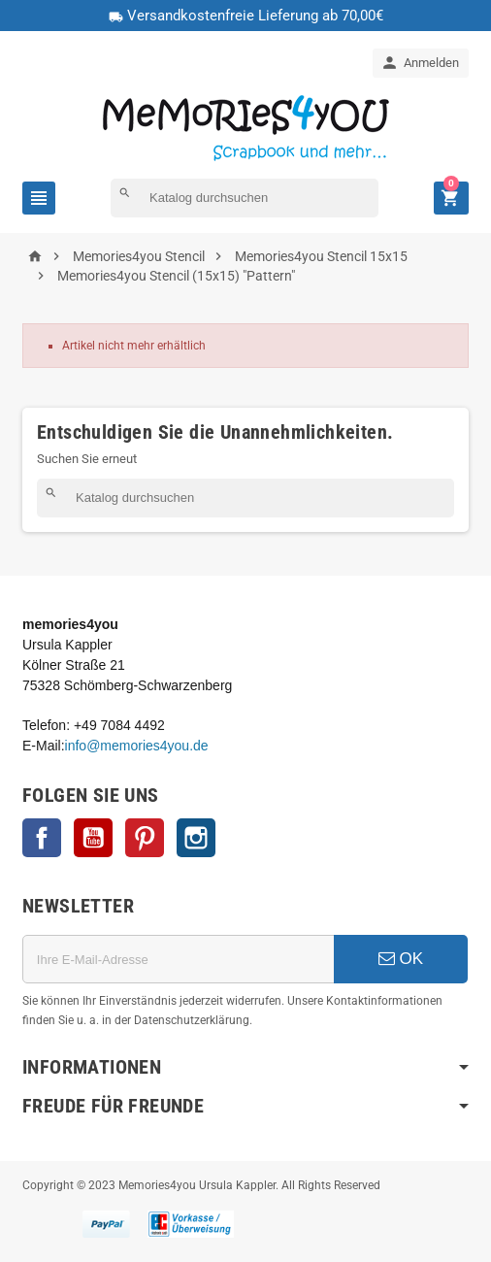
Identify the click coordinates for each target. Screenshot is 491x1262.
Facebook (41, 837)
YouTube (93, 837)
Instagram (196, 837)
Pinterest (144, 837)
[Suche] (244, 198)
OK (400, 958)
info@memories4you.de (137, 745)
